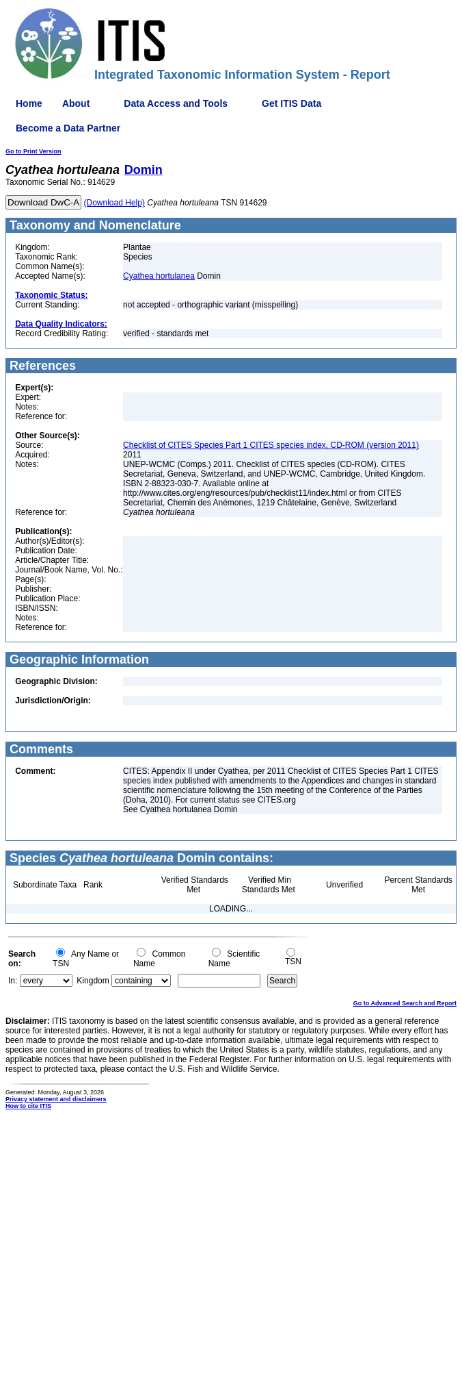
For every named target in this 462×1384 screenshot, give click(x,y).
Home (29, 103)
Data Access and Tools (176, 103)
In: (12, 980)
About (76, 103)
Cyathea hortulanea (159, 276)
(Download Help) (114, 202)
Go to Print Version (33, 151)
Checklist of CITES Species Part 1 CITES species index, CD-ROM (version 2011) (271, 445)
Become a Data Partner (68, 128)
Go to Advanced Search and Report (405, 1003)
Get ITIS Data (291, 103)
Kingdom (93, 980)
